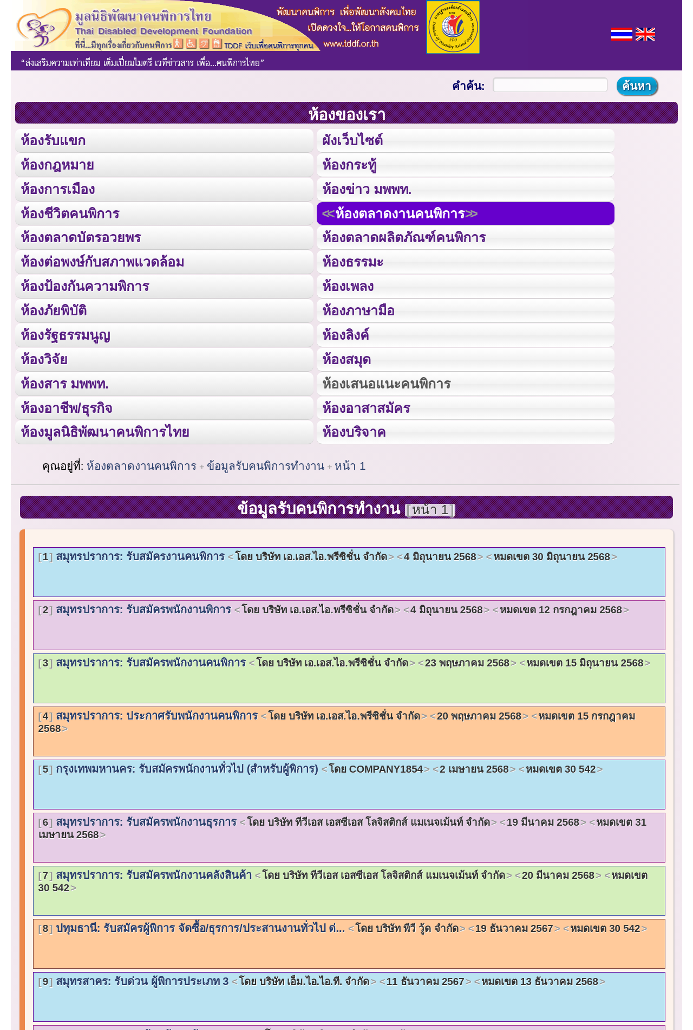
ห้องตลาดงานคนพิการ (399, 212)
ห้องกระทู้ (349, 164)
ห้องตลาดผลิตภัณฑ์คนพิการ (403, 236)
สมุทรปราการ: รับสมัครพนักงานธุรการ (342, 825)
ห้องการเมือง (57, 188)
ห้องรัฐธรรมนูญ (65, 333)
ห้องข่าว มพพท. (366, 188)
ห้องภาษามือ (358, 309)
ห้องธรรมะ (352, 261)
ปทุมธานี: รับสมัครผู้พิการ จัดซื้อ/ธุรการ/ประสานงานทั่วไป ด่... (343, 925)
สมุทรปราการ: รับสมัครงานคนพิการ (327, 554)
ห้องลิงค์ (345, 333)
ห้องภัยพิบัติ (54, 309)
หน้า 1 (350, 463)
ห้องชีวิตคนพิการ (70, 212)
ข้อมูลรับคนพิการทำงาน (265, 463)
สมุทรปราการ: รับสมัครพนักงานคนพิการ (344, 660)
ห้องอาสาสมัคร (365, 405)
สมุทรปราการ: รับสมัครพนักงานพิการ (333, 607)
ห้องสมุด (346, 357)
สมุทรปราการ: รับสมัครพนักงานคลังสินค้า (343, 878)
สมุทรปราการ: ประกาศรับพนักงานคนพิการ (337, 719)
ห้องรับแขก (53, 140)
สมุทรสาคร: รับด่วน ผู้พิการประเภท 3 (321, 978)
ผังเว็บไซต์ (352, 140)
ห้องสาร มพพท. (65, 381)
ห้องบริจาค (353, 429)
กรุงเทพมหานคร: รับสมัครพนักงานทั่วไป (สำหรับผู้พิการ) (320, 766)
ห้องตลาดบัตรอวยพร (81, 236)
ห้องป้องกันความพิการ (85, 284)
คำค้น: (468, 86)
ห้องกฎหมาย (57, 164)
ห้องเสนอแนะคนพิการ (385, 381)
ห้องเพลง (347, 284)
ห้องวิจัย (44, 357)
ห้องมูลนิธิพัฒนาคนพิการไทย (105, 429)
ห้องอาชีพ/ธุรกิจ (67, 405)
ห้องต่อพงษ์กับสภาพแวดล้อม (102, 261)
